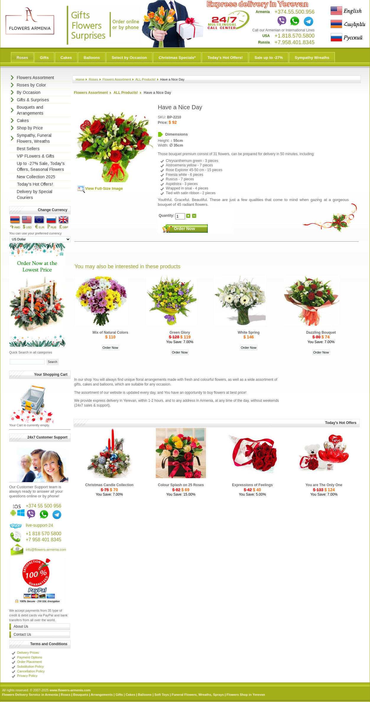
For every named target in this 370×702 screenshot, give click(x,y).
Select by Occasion (129, 57)
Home (80, 79)
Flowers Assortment (117, 79)
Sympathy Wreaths (312, 57)
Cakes (66, 57)
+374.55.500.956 (295, 12)
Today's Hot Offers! (225, 57)
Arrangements (102, 694)
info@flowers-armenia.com (46, 549)
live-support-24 (39, 525)
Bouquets (80, 694)
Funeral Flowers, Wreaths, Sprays (198, 694)
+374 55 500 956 (43, 505)
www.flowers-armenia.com (70, 690)
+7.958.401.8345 (295, 42)
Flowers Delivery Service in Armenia (30, 694)
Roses (22, 57)
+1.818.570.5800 (295, 36)
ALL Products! (145, 79)
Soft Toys (161, 694)
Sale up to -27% (268, 57)
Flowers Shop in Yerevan (246, 694)
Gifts (44, 57)
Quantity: (167, 215)
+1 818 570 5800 (43, 533)
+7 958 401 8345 (43, 539)
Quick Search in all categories (30, 352)
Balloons (92, 57)
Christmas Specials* (177, 57)
